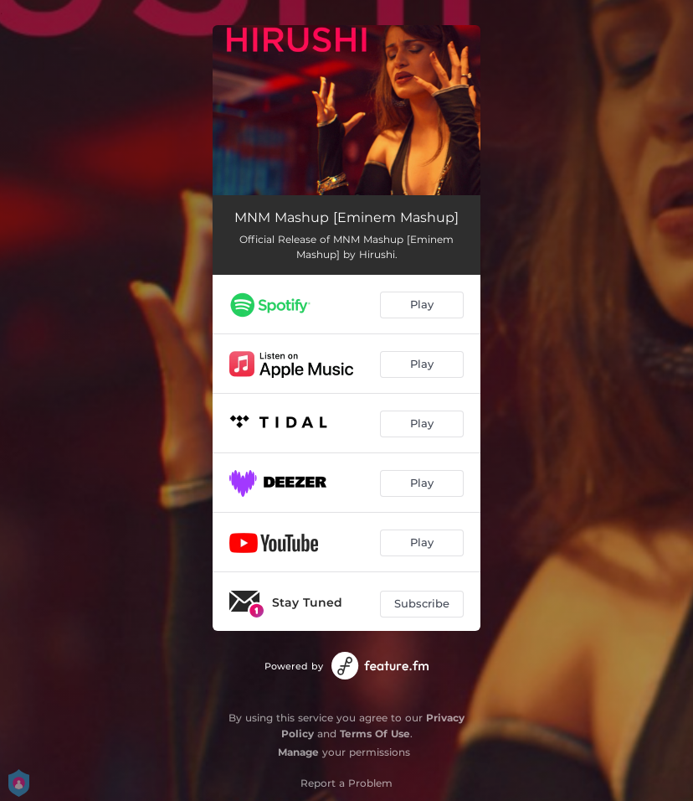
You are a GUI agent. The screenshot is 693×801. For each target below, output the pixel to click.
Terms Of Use (375, 733)
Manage (298, 752)
